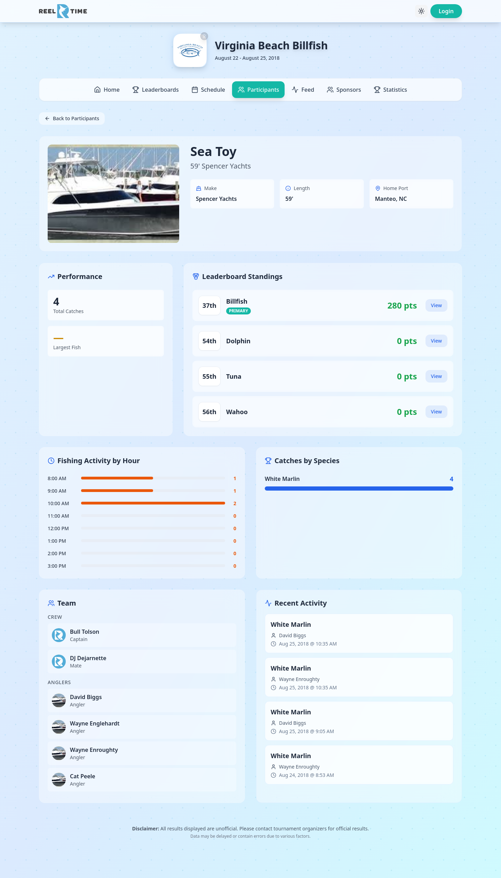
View (436, 305)
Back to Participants (72, 118)
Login (446, 11)
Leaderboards (155, 89)
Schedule (208, 89)
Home (107, 89)
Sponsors (344, 89)
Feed (303, 89)
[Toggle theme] (421, 11)
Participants (258, 89)
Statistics (390, 89)
